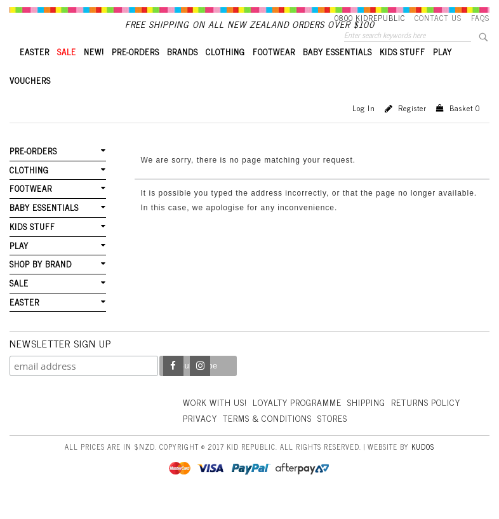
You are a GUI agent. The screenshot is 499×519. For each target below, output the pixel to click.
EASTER (35, 73)
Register (412, 129)
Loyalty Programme (300, 422)
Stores (411, 438)
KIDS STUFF (402, 73)
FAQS (480, 17)
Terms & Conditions (344, 438)
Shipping (370, 422)
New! (94, 73)
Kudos (422, 466)
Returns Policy (218, 438)
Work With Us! (216, 422)
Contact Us (438, 17)
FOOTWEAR (274, 73)
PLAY (442, 73)
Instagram (200, 387)
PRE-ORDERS (135, 73)
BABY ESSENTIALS (337, 73)
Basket (464, 129)
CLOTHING (225, 73)
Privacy (276, 438)
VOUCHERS (30, 102)
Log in (363, 129)
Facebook (173, 387)
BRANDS (182, 73)
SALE (66, 73)
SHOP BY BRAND (41, 285)
